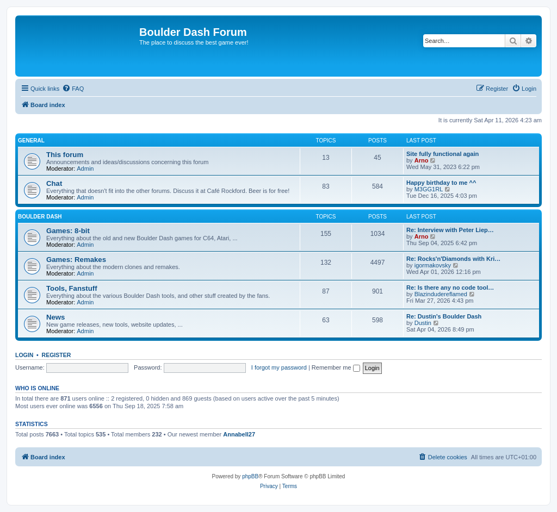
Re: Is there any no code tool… (450, 287)
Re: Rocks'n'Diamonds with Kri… (453, 258)
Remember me (336, 367)
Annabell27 (239, 434)
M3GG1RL (428, 189)
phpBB (250, 476)
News (55, 317)
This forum (64, 155)
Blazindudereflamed (440, 294)
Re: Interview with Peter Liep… (450, 230)
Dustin (422, 323)
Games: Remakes (76, 259)
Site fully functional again (442, 154)
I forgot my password (279, 367)
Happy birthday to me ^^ (441, 182)
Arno (421, 160)
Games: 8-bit (68, 231)
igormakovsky (432, 265)
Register (56, 355)
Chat (54, 183)
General (31, 140)
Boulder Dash (40, 217)
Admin (85, 168)
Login (24, 355)
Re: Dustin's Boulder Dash (443, 316)
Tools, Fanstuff (71, 288)
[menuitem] (73, 88)
